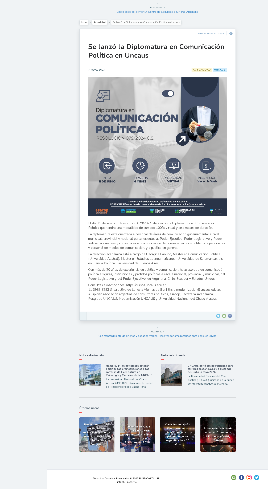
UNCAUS (219, 69)
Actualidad (15, 44)
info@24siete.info (127, 482)
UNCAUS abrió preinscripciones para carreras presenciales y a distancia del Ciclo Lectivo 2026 (210, 369)
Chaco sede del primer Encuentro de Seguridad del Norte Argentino (157, 12)
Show (11, 52)
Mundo (12, 76)
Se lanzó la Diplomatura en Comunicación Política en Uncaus (156, 51)
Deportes (13, 84)
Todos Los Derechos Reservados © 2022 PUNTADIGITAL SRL (127, 478)
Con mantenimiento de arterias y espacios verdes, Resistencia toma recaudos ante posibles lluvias (157, 336)
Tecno (11, 68)
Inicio (84, 22)
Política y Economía (21, 60)
